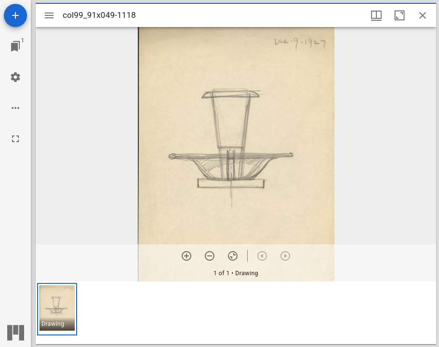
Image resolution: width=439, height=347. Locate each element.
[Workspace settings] (15, 77)
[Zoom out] (209, 255)
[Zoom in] (186, 255)
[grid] (236, 312)
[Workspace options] (15, 108)
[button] (57, 309)
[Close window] (422, 15)
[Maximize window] (399, 15)
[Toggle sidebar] (49, 15)
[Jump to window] (15, 46)
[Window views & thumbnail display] (376, 15)
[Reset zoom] (232, 255)
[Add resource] (15, 15)
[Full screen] (15, 138)
